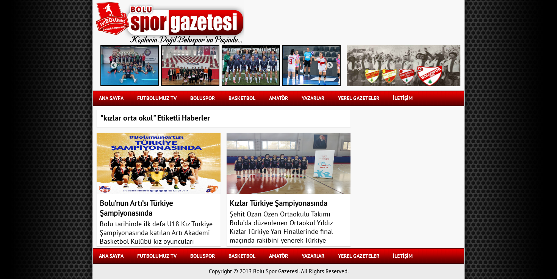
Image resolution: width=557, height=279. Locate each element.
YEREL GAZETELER (358, 98)
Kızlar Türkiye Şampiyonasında (278, 203)
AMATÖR (278, 98)
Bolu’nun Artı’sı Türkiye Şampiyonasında (136, 208)
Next (329, 65)
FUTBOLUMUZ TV (157, 98)
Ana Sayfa (111, 98)
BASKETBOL (241, 98)
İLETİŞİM (403, 98)
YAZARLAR (313, 98)
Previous (113, 65)
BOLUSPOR (202, 98)
